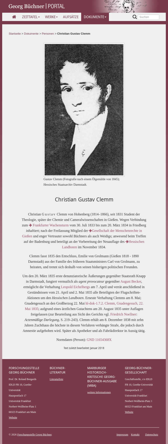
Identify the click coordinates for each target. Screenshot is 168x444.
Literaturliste (56, 379)
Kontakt (135, 434)
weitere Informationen (99, 392)
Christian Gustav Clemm (73, 33)
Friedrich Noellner (123, 314)
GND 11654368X (99, 340)
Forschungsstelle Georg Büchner (34, 434)
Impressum (122, 434)
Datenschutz (151, 434)
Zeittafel (31, 16)
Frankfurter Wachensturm (49, 225)
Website (13, 417)
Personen (48, 33)
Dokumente (95, 16)
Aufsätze (71, 16)
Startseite (15, 33)
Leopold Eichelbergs (75, 287)
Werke (51, 16)
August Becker (130, 281)
